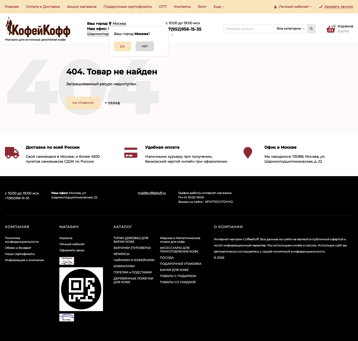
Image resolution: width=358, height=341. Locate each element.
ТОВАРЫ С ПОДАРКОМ (178, 276)
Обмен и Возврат (18, 248)
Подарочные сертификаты (127, 6)
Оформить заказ (71, 250)
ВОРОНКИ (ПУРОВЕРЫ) (132, 248)
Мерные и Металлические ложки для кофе (180, 240)
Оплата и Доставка (43, 6)
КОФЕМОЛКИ (124, 266)
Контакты (182, 6)
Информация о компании (24, 260)
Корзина (65, 238)
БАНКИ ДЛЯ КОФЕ (174, 270)
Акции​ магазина (81, 6)
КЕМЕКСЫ (121, 254)
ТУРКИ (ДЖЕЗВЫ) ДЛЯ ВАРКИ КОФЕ (131, 240)
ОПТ (163, 6)
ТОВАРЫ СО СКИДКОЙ (178, 282)
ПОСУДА (167, 257)
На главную (83, 103)
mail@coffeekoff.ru (152, 193)
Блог (202, 6)
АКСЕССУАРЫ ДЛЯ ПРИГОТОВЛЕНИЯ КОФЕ (179, 249)
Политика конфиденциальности (22, 240)
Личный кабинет (72, 244)
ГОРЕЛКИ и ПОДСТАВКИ (133, 272)
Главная (12, 6)
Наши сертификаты (20, 254)
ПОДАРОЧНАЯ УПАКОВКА (180, 264)
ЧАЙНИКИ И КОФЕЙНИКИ (134, 260)
